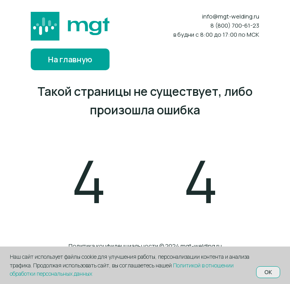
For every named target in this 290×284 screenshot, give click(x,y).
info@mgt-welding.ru (230, 16)
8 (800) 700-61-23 (234, 25)
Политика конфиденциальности (113, 246)
